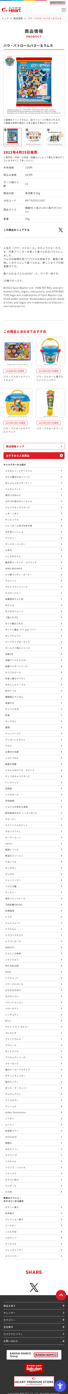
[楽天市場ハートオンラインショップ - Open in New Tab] (34, 1368)
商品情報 (18, 18)
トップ (5, 18)
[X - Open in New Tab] (61, 232)
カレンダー (9, 1312)
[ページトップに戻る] (61, 1295)
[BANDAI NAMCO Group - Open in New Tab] (34, 1355)
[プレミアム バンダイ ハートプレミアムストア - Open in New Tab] (34, 1381)
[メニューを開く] (64, 10)
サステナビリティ (13, 1334)
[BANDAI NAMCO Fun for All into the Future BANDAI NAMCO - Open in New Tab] (57, 3)
